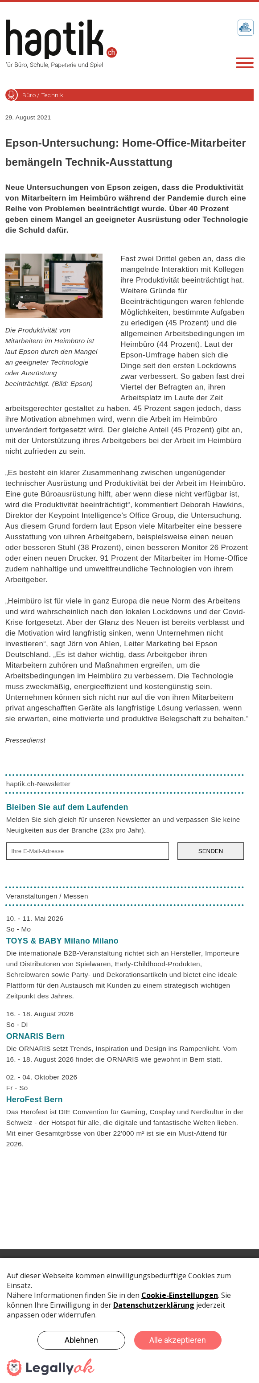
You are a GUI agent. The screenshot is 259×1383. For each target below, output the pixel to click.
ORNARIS (35, 1036)
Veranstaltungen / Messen (47, 896)
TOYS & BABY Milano (62, 940)
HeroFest (34, 1099)
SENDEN (210, 851)
